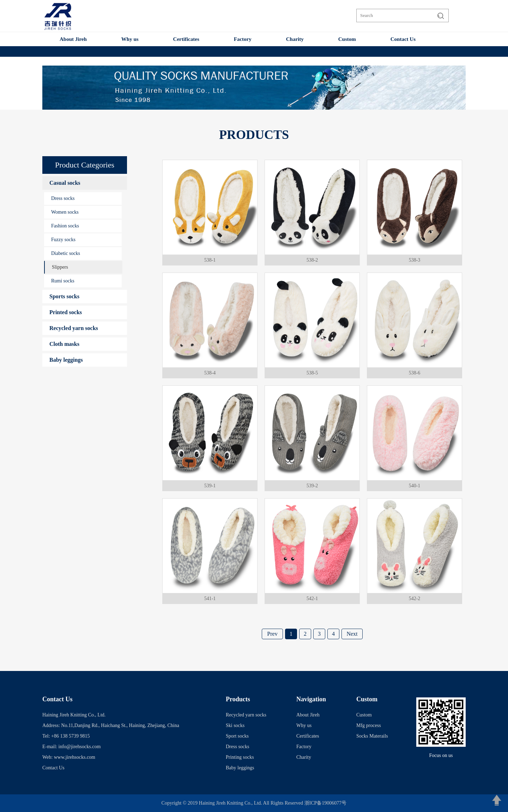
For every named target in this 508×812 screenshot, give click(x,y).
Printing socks (240, 757)
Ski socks (235, 725)
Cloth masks (64, 344)
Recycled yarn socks (73, 328)
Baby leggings (66, 360)
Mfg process (368, 725)
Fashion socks (65, 225)
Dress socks (63, 198)
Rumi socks (62, 280)
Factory (243, 39)
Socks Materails (372, 736)
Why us (130, 39)
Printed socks (65, 312)
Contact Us (403, 39)
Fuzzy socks (63, 239)
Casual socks (64, 183)
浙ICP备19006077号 (325, 803)
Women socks (65, 212)
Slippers (60, 267)
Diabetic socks (65, 253)
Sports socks (64, 296)
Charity (295, 39)
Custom (347, 39)
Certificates (186, 39)
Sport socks (237, 736)
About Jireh (73, 39)
